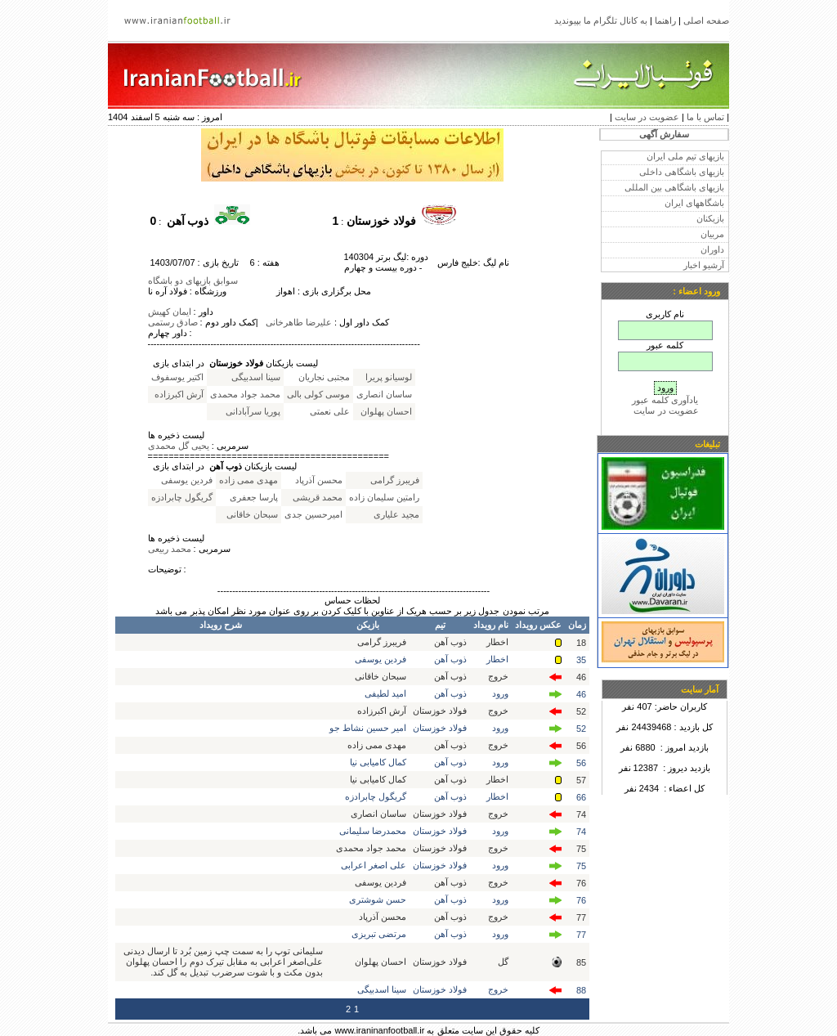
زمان (577, 625)
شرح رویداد (220, 625)
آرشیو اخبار (703, 265)
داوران (712, 249)
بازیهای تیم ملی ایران (685, 156)
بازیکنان (710, 218)
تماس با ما (705, 117)
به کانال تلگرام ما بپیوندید (600, 20)
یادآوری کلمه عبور (665, 400)
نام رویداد (490, 625)
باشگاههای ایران (694, 203)
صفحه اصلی (706, 20)
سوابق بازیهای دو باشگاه (193, 280)
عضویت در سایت (647, 117)
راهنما (665, 20)
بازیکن (367, 625)
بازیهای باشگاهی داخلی (681, 172)
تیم (440, 625)
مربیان (712, 234)
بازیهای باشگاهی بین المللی (674, 187)
